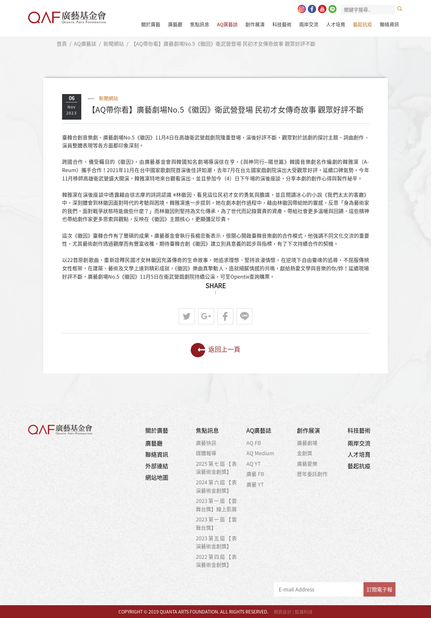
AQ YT (253, 463)
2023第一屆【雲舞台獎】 (216, 523)
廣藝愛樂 (307, 463)
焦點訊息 (199, 24)
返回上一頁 (215, 350)
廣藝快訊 (206, 443)
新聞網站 (113, 43)
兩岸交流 (308, 24)
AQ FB (253, 443)
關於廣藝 (150, 24)
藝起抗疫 (362, 24)
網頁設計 (282, 611)
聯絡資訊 (389, 24)
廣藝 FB (255, 474)
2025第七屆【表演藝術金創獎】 (216, 468)
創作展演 (255, 24)
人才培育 (335, 24)
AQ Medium (260, 453)
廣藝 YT (255, 484)
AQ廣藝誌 (227, 24)
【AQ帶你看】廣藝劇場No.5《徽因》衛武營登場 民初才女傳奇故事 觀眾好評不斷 (223, 43)
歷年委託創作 (312, 474)
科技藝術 (281, 24)
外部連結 (156, 466)
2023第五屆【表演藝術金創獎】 (216, 542)
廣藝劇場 (307, 443)
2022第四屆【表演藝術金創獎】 (216, 561)
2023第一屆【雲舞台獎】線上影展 (216, 505)
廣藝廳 (175, 24)
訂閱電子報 (379, 589)
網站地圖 (156, 477)
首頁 (62, 43)
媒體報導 (206, 453)
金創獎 (304, 453)
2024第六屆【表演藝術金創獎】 (216, 486)
